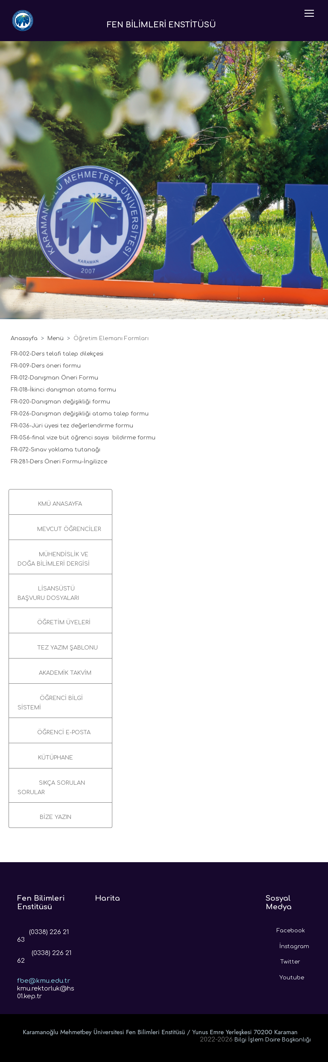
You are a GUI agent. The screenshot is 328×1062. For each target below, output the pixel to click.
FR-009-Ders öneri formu (46, 366)
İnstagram (287, 944)
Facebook (285, 928)
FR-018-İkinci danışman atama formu (64, 390)
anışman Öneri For (61, 378)
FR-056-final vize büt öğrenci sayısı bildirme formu (83, 438)
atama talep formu (120, 414)
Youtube (285, 975)
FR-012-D (22, 378)
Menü (55, 338)
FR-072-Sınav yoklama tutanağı (56, 450)
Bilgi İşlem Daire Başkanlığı (272, 1040)
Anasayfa (24, 338)
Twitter (283, 959)
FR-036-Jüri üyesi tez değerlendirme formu (72, 426)
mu (93, 378)
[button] (60, 502)
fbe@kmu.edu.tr (43, 974)
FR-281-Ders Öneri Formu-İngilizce (59, 462)
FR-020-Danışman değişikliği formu (60, 402)
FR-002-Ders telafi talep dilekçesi (58, 354)
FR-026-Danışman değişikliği (51, 414)
